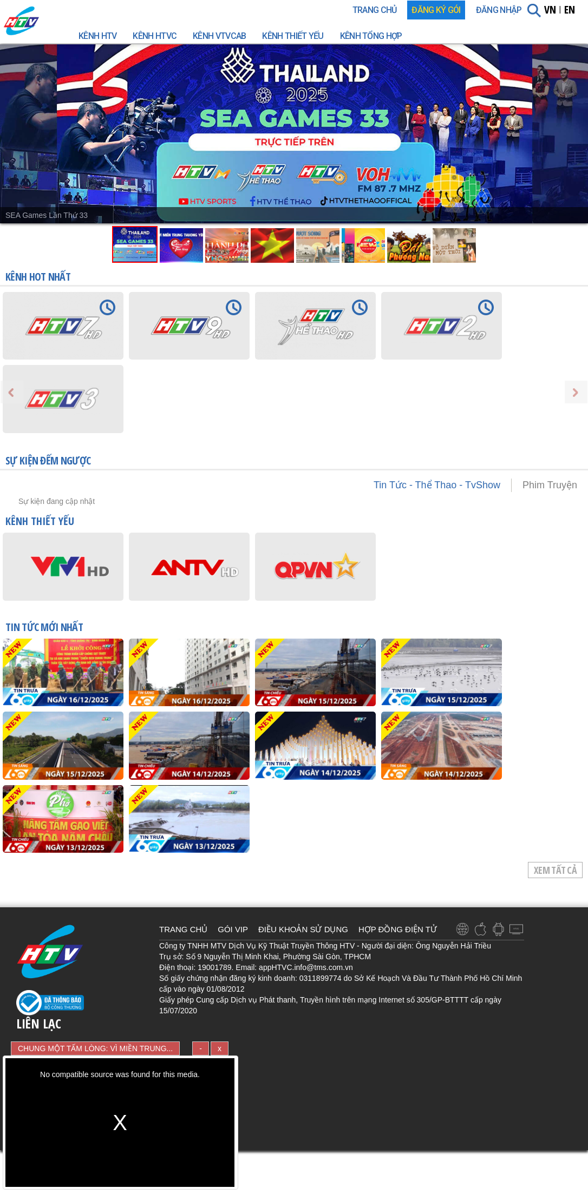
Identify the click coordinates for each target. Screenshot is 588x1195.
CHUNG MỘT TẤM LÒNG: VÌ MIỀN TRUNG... (95, 1048)
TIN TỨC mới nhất (44, 627)
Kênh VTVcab (219, 36)
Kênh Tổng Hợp (371, 36)
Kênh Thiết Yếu (292, 36)
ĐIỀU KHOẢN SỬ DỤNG (303, 929)
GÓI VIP (233, 929)
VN (550, 9)
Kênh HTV (97, 36)
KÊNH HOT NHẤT (37, 276)
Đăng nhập (499, 10)
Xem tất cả (555, 870)
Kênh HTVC (155, 36)
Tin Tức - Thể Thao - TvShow (437, 485)
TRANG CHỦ (374, 10)
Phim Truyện (549, 485)
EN (569, 9)
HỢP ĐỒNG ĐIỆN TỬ (397, 929)
